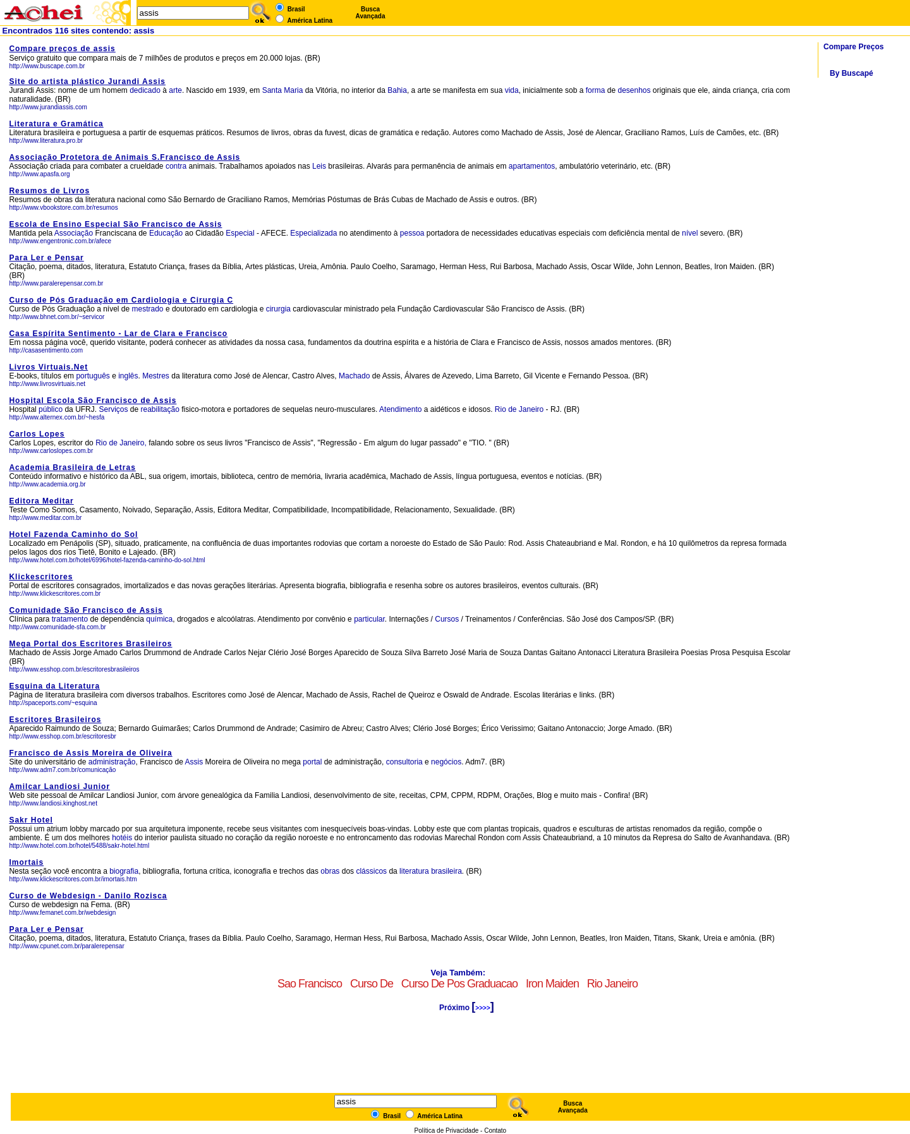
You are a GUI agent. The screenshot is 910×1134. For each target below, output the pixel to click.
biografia (123, 871)
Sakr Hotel (30, 820)
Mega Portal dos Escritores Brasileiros (90, 643)
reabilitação (160, 409)
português (92, 375)
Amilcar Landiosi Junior (59, 786)
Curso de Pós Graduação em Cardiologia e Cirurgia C (121, 300)
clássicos (371, 871)
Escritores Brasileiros (55, 719)
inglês (128, 375)
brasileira (446, 871)
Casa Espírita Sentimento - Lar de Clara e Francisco (118, 333)
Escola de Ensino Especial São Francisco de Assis (115, 224)
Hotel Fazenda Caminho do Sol (73, 534)
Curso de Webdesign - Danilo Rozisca (88, 895)
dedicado (145, 90)
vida (512, 90)
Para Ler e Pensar (46, 257)
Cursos (447, 619)
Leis (319, 166)
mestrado (148, 309)
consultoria (404, 761)
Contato (495, 1130)
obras (329, 871)
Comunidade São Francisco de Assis (85, 610)
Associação (73, 233)
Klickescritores (41, 576)
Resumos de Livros (49, 190)
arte (175, 90)
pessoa (412, 233)
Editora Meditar (41, 501)
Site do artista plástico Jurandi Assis (87, 81)
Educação (166, 233)
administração (112, 761)
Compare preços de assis (62, 48)
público (51, 409)
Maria (293, 90)
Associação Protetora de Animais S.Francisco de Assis (124, 157)
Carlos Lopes (36, 434)
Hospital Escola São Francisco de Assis (92, 400)
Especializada (313, 233)
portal (312, 761)
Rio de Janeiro (520, 409)
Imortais (26, 862)
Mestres (155, 375)
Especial (240, 233)
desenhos (633, 90)
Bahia (397, 90)
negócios (446, 761)
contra (176, 166)
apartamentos (532, 166)
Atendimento (400, 409)
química (159, 619)
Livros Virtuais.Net (48, 367)
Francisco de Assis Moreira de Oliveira (90, 753)
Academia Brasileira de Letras (72, 467)
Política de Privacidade (447, 1130)
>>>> (482, 1007)
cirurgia (278, 309)
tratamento (70, 619)
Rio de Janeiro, (121, 442)
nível (690, 233)
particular (369, 619)
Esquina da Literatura (54, 686)
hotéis (123, 837)
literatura (414, 871)
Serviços (113, 409)
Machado (354, 375)
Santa (272, 90)
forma (595, 90)
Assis (194, 761)
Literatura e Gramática (56, 123)
